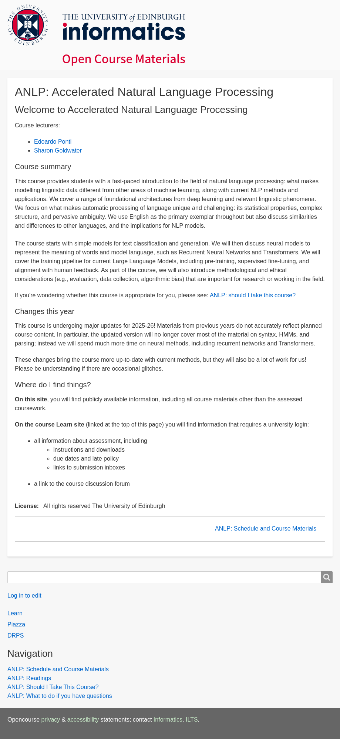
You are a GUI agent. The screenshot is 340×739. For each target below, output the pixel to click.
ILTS (192, 719)
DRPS (15, 635)
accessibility (83, 719)
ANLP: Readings (29, 678)
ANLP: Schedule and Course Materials (265, 528)
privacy (50, 719)
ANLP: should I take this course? (253, 295)
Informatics (168, 719)
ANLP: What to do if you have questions (59, 696)
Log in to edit (24, 595)
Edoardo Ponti (52, 141)
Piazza (16, 624)
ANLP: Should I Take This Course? (53, 687)
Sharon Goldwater (58, 150)
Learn (15, 613)
